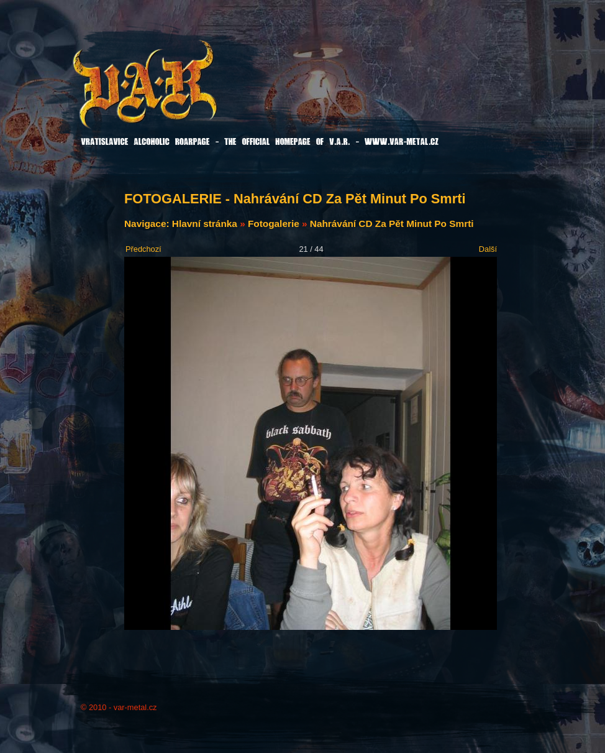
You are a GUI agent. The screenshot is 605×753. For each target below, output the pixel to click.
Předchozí (143, 249)
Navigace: (148, 223)
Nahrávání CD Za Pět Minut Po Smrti (392, 223)
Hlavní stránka (204, 223)
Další (488, 249)
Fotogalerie (273, 223)
